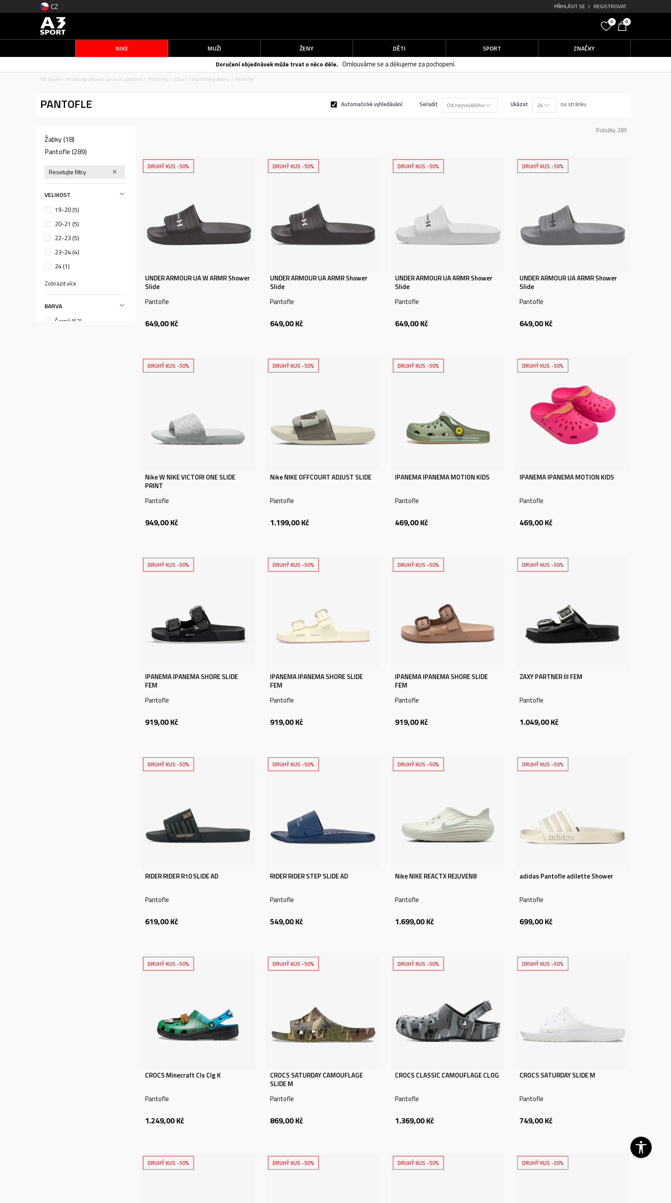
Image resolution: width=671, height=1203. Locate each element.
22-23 (67, 238)
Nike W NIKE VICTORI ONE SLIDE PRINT (190, 481)
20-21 (67, 224)
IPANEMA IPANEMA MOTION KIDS (442, 477)
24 (62, 266)
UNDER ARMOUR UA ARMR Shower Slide (319, 282)
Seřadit (428, 104)
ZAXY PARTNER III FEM (551, 677)
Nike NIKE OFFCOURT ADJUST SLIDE (320, 477)
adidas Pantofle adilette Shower (566, 876)
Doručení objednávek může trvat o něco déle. (277, 64)
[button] (532, 25)
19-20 (67, 210)
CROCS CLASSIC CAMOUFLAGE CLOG (447, 1075)
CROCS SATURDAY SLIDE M (557, 1075)
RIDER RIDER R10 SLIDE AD (181, 876)
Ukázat (519, 104)
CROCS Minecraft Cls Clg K (183, 1075)
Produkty (158, 79)
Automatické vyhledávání (371, 104)
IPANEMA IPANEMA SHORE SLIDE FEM (191, 681)
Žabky (59, 139)
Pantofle (66, 152)
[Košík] (624, 25)
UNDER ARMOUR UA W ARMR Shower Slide (197, 282)
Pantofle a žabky (210, 79)
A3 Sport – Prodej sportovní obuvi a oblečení (91, 79)
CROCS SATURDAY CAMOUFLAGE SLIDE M (316, 1079)
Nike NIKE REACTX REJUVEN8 (435, 876)
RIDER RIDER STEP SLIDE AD (309, 876)
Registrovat (610, 6)
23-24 (67, 252)
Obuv (180, 79)
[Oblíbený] (607, 25)
